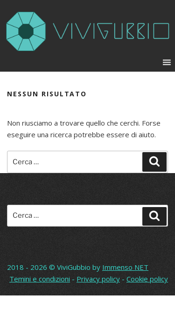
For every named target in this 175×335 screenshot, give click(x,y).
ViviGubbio (74, 267)
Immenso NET (125, 267)
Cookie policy (147, 278)
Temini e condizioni (39, 278)
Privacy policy (98, 278)
